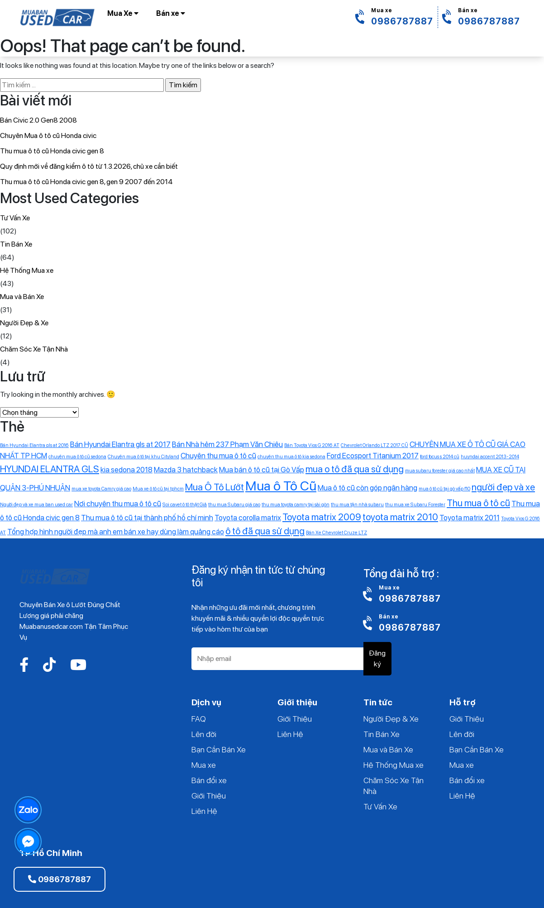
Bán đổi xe (209, 780)
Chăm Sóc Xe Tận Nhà (34, 349)
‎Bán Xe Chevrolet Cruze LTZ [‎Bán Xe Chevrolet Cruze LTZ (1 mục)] (336, 533)
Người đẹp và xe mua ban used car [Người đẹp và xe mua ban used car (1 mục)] (36, 505)
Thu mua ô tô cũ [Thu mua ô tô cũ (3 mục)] (478, 503)
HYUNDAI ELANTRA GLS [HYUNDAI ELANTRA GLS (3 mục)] (49, 469)
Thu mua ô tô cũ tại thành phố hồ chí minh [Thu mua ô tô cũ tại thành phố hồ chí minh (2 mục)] (147, 517)
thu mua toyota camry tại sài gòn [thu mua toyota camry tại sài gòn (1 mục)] (295, 505)
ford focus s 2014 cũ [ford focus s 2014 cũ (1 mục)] (439, 457)
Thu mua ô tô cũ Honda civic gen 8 (52, 151)
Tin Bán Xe (16, 244)
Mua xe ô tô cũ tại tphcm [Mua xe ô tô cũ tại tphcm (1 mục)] (158, 489)
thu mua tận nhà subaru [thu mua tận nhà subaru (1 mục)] (357, 505)
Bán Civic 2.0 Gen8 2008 (38, 120)
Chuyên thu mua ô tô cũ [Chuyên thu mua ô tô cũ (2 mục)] (218, 455)
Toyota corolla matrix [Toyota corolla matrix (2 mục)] (248, 517)
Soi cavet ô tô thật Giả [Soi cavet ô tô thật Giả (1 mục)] (184, 505)
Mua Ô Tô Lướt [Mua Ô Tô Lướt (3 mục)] (214, 487)
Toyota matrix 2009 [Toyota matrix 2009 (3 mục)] (321, 517)
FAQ (198, 718)
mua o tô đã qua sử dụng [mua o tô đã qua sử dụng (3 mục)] (354, 469)
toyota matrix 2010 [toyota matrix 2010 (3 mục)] (400, 517)
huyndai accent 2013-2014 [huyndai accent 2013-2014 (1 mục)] (490, 457)
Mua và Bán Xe (22, 296)
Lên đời (203, 734)
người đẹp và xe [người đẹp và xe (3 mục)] (503, 487)
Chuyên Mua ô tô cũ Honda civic (48, 135)
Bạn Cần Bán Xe (218, 749)
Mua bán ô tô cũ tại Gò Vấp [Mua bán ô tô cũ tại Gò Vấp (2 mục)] (261, 469)
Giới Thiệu (208, 795)
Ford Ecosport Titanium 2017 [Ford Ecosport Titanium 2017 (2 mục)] (373, 455)
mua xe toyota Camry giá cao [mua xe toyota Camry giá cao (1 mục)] (101, 489)
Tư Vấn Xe (15, 218)
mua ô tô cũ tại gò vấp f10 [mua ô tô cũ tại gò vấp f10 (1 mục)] (444, 489)
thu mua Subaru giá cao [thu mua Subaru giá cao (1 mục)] (234, 505)
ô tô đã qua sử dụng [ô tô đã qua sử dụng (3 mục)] (265, 531)
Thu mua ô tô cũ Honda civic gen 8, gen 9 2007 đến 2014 (86, 181)
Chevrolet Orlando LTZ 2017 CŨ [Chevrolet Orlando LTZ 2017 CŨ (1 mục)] (374, 445)
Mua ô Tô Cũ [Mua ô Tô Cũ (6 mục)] (280, 486)
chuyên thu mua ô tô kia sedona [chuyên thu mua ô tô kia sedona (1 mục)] (291, 457)
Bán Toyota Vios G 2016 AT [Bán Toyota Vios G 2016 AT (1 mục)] (311, 445)
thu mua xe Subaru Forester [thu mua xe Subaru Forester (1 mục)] (415, 505)
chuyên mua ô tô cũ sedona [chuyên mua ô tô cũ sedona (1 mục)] (77, 457)
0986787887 (59, 879)
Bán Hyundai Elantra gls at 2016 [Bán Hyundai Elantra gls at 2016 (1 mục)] (34, 445)
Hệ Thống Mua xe (26, 270)
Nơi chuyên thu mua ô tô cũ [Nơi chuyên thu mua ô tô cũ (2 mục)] (117, 503)
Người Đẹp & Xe (24, 323)
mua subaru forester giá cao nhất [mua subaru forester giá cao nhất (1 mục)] (440, 471)
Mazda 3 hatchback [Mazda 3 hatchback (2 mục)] (186, 469)
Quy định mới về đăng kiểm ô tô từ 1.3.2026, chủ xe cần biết (89, 166)
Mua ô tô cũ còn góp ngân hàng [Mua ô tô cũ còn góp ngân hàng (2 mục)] (367, 487)
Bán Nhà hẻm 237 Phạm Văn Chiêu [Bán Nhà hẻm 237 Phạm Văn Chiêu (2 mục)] (227, 444)
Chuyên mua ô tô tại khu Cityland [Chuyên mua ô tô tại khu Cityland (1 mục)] (143, 457)
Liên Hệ (204, 811)
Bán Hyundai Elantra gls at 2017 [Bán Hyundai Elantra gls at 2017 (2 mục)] (120, 444)
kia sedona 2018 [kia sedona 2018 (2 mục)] (126, 469)
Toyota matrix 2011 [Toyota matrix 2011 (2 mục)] (469, 517)
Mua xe (203, 765)
